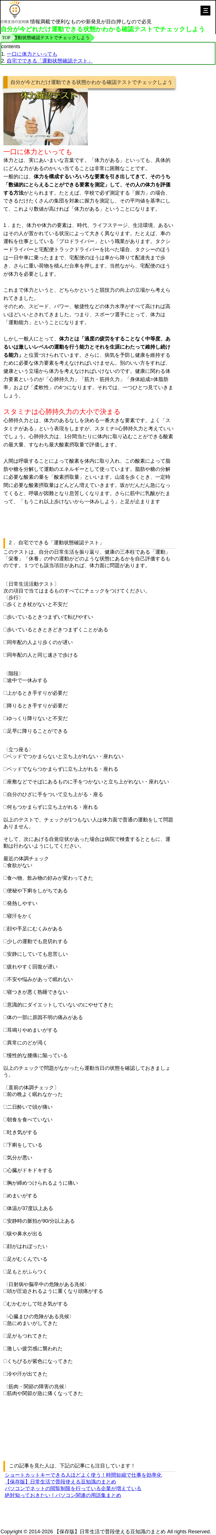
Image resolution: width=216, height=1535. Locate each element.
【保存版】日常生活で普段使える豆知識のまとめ (60, 1482)
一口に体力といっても (32, 54)
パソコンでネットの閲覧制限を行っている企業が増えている (73, 1488)
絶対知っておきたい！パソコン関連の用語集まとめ (63, 1495)
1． (7, 225)
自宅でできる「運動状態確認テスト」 (50, 61)
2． (13, 542)
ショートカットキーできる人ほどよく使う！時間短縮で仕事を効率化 (83, 1475)
